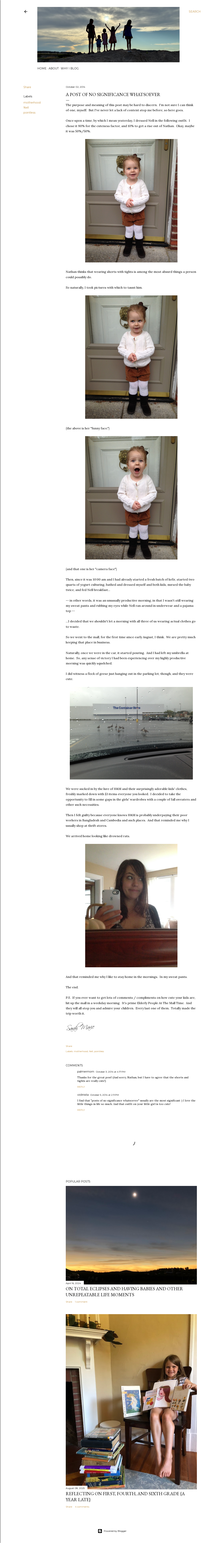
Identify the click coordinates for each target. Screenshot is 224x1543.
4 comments (82, 1506)
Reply (81, 1086)
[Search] (195, 11)
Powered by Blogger (112, 1531)
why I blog (70, 68)
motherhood (32, 102)
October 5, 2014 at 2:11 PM (104, 1094)
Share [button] (27, 87)
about (54, 68)
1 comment (81, 1301)
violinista (83, 1094)
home (42, 68)
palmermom (85, 1071)
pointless (29, 112)
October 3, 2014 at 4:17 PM (110, 1071)
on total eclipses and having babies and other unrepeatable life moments (124, 1292)
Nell (26, 107)
